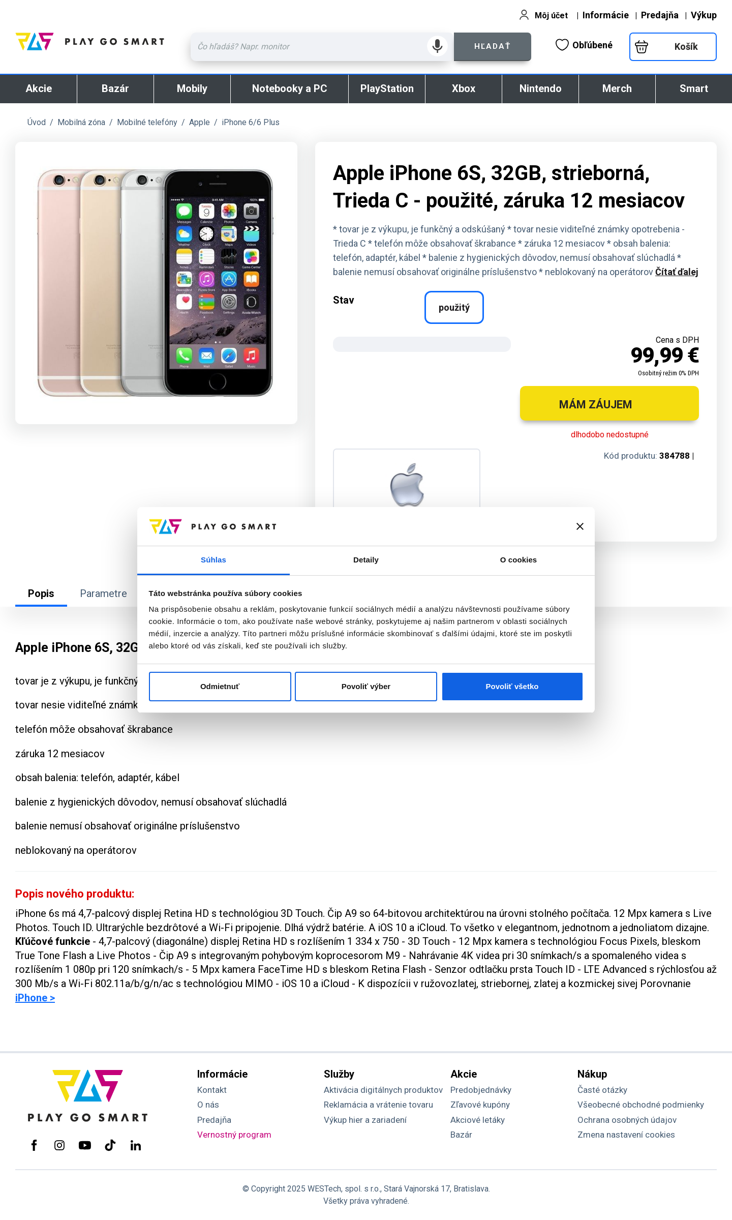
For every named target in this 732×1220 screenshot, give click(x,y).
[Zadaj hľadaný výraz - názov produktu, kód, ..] (322, 47)
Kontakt (212, 1090)
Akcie (38, 88)
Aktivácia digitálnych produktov (383, 1090)
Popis (41, 593)
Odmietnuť (219, 686)
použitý (454, 307)
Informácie (606, 15)
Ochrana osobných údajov (627, 1120)
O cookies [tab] (518, 559)
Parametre (103, 593)
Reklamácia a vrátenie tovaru (378, 1104)
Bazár (115, 88)
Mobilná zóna (81, 122)
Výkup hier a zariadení (365, 1120)
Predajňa (660, 15)
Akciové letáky (477, 1120)
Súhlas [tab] (213, 559)
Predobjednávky (480, 1090)
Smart (694, 88)
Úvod (36, 122)
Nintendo (541, 88)
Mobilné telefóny (147, 122)
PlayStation (387, 88)
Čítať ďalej (676, 271)
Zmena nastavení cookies (626, 1134)
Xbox (463, 88)
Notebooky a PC (289, 88)
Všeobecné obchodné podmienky (640, 1104)
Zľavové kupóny (480, 1104)
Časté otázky (602, 1090)
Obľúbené (584, 44)
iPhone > (35, 998)
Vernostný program (234, 1134)
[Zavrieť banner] (580, 526)
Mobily (192, 88)
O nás (208, 1104)
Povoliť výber (366, 686)
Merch (617, 88)
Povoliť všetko (512, 686)
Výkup (704, 15)
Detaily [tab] (366, 559)
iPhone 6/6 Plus (251, 122)
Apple (199, 122)
